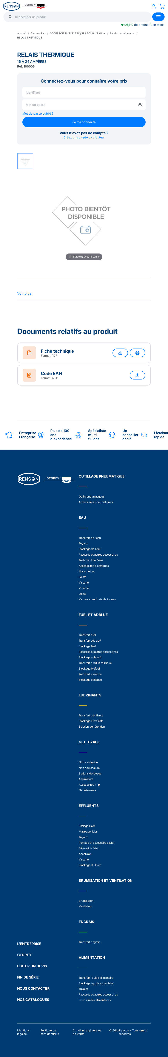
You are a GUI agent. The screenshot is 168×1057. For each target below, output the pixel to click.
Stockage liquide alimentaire (96, 983)
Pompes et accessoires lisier (96, 842)
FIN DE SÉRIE (28, 977)
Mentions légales (23, 1032)
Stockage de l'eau (90, 549)
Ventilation (85, 906)
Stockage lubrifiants (91, 721)
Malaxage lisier (88, 831)
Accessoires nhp (89, 784)
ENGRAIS (86, 922)
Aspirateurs (86, 779)
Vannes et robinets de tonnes (97, 599)
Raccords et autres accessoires (98, 554)
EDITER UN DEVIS (32, 966)
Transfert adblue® (90, 640)
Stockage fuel (87, 646)
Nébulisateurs (87, 790)
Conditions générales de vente (87, 1032)
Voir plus (24, 293)
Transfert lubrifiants (91, 715)
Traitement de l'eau (91, 560)
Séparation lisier (89, 848)
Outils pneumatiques (91, 496)
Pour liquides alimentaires (95, 1000)
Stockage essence (90, 679)
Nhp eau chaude (89, 768)
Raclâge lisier (87, 826)
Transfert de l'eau (90, 537)
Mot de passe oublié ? (37, 113)
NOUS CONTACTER (33, 988)
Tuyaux (83, 543)
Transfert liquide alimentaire (96, 977)
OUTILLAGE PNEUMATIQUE (102, 476)
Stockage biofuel (89, 668)
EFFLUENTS (89, 806)
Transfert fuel (87, 635)
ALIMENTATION (92, 957)
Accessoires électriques (94, 565)
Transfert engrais (89, 942)
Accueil (21, 33)
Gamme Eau (38, 33)
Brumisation (86, 900)
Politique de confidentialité (49, 1032)
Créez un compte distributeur (84, 137)
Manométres (87, 571)
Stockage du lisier (90, 865)
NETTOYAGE (89, 742)
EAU (82, 517)
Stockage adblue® (90, 657)
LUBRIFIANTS (90, 695)
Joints (82, 577)
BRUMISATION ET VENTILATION (106, 880)
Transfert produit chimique (95, 663)
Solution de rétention (92, 726)
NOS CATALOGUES (33, 999)
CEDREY (24, 955)
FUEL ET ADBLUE (93, 615)
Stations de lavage (90, 773)
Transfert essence (90, 674)
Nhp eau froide (88, 762)
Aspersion (85, 854)
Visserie (84, 582)
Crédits (114, 1030)
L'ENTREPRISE (29, 944)
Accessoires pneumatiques (96, 502)
